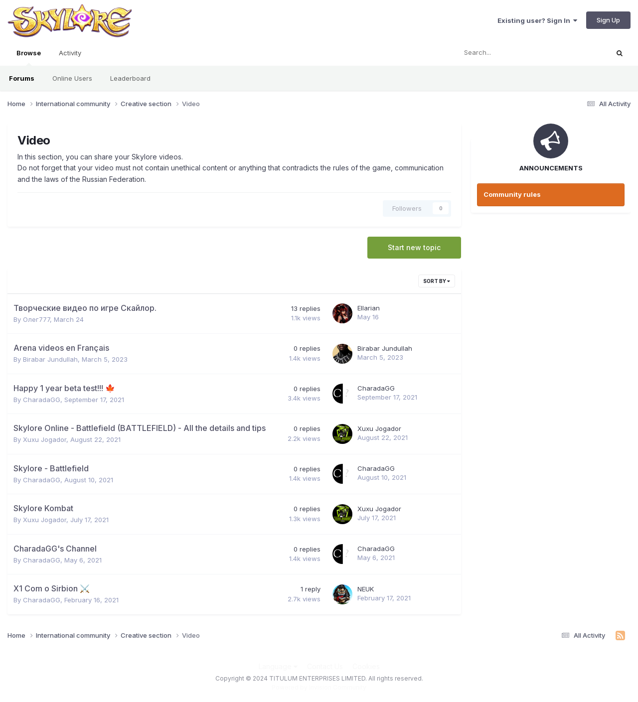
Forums (21, 78)
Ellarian (368, 308)
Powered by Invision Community (319, 687)
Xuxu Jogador (44, 439)
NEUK (365, 589)
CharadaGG (41, 400)
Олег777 (36, 319)
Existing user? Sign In (537, 20)
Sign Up (608, 20)
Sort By (436, 281)
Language (278, 666)
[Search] (506, 53)
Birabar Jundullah (50, 359)
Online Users (72, 78)
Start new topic (414, 247)
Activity (70, 53)
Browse (28, 57)
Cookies (366, 666)
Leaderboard (130, 78)
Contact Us (325, 666)
